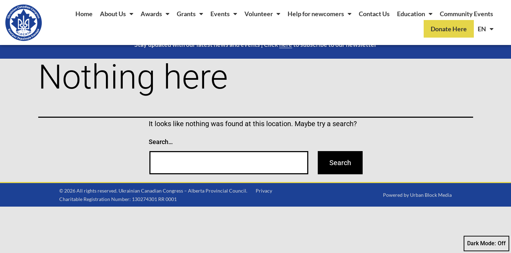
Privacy (264, 205)
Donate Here (449, 29)
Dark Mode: (486, 243)
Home (84, 14)
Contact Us (374, 14)
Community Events (466, 14)
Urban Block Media (431, 210)
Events (223, 13)
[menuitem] (485, 29)
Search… (161, 156)
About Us (116, 13)
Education (414, 13)
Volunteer (262, 13)
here (285, 59)
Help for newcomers (319, 13)
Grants (190, 13)
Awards (155, 13)
